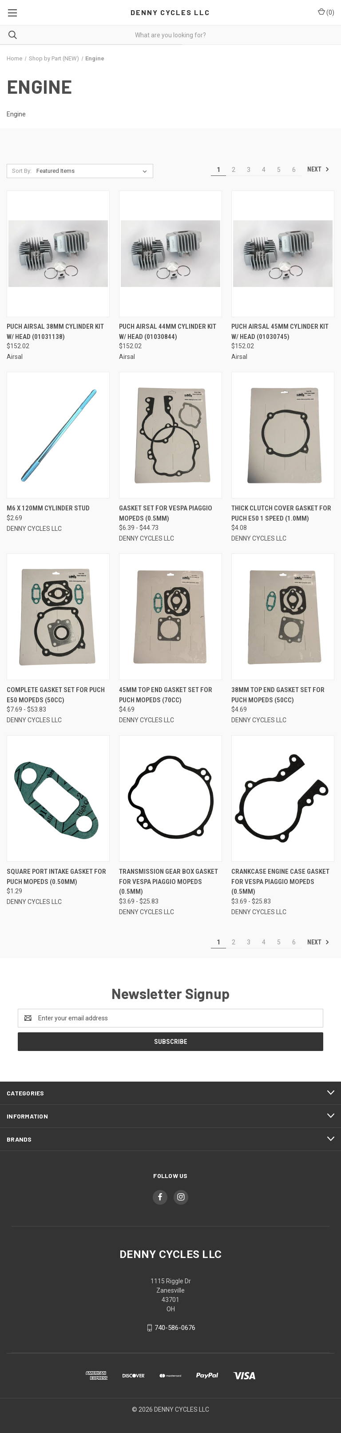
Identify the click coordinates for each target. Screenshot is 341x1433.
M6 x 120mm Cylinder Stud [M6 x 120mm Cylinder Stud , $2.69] (48, 508)
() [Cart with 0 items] (326, 12)
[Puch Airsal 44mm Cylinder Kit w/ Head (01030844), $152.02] (170, 253)
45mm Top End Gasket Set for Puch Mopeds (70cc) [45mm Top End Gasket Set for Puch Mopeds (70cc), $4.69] (165, 695)
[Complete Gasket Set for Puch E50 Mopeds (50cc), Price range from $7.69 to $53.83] (58, 616)
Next (318, 169)
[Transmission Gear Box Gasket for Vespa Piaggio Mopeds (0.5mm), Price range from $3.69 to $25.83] (170, 798)
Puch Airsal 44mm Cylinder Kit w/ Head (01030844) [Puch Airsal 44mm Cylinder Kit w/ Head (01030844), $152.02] (167, 331)
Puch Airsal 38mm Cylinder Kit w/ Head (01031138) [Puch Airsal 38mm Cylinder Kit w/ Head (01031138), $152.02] (55, 331)
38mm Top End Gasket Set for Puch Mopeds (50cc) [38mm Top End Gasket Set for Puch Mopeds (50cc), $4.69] (278, 695)
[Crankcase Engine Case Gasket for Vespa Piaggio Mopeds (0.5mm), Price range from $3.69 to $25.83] (283, 798)
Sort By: (22, 170)
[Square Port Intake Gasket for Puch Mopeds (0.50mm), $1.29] (58, 798)
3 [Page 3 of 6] (248, 169)
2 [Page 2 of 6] (233, 169)
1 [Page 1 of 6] (218, 169)
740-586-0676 (175, 1328)
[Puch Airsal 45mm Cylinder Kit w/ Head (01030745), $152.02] (283, 253)
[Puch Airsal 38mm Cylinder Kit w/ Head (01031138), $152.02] (58, 253)
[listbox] (93, 171)
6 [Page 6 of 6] (294, 169)
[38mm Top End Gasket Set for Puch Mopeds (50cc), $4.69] (283, 616)
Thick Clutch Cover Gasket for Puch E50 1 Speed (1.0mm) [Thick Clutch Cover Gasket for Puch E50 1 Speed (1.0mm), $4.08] (281, 513)
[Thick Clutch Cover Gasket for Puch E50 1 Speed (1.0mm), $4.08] (283, 435)
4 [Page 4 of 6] (264, 169)
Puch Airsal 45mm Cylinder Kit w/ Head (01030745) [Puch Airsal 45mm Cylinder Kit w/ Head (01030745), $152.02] (280, 331)
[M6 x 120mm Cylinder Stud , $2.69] (58, 435)
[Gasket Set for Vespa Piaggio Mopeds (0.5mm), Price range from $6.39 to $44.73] (170, 435)
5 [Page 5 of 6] (279, 169)
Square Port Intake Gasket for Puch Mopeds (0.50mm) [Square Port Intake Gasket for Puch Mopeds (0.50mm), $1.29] (56, 877)
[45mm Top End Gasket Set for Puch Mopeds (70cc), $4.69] (170, 616)
